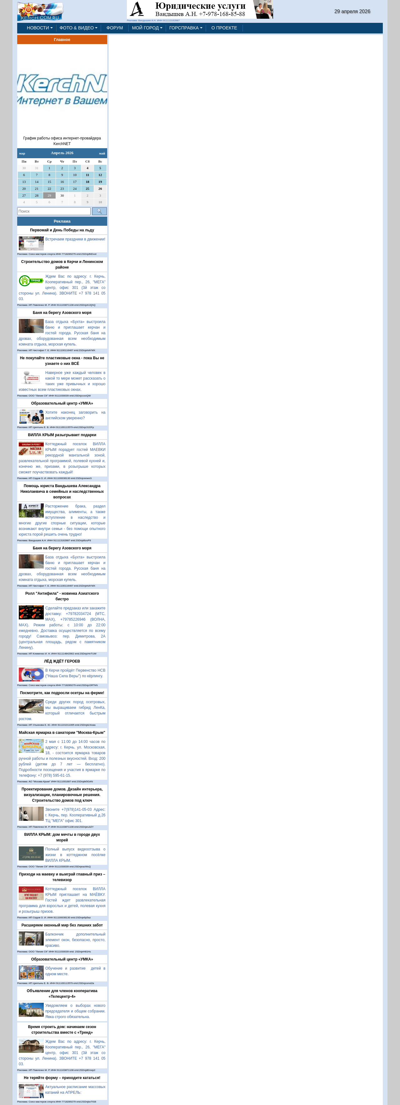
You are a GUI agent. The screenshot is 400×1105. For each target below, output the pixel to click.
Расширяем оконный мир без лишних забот (62, 925)
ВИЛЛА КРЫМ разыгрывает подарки (62, 435)
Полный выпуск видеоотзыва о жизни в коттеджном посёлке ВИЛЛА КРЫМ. (75, 855)
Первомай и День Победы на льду (62, 230)
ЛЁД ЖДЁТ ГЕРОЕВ (62, 661)
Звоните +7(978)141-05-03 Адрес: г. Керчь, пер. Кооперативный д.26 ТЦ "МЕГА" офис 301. (75, 815)
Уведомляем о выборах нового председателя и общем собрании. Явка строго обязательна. (75, 1011)
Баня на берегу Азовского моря (62, 312)
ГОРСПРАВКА (184, 27)
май (102, 153)
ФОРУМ (115, 27)
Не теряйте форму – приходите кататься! (62, 1078)
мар (22, 153)
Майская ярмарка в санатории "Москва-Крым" (62, 732)
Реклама (62, 221)
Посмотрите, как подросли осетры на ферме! (62, 693)
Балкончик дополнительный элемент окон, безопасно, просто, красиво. (75, 940)
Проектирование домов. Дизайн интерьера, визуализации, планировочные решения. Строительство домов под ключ (62, 795)
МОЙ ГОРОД (145, 27)
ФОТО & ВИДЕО (77, 27)
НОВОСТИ (38, 27)
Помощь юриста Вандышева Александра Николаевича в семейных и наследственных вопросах (62, 491)
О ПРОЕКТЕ (224, 27)
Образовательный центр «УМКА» (62, 403)
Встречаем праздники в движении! (75, 239)
